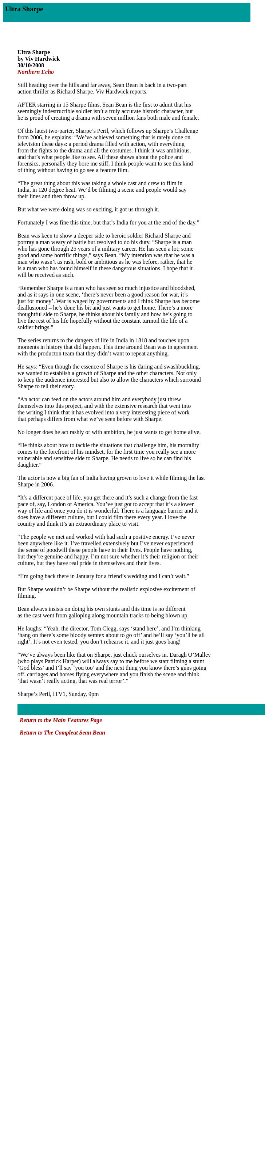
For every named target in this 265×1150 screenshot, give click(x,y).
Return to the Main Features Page (61, 720)
